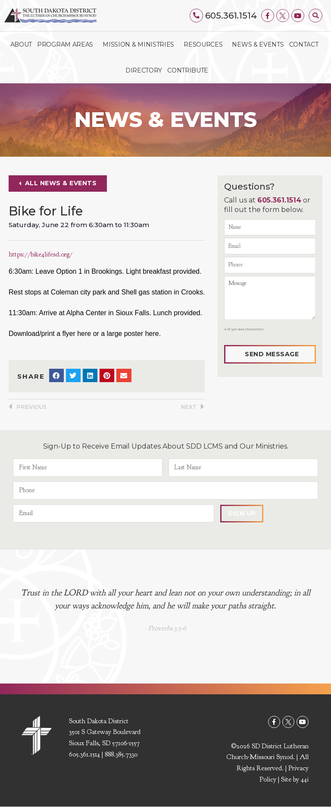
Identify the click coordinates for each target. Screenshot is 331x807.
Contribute (187, 70)
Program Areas (67, 44)
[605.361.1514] (196, 15)
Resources (205, 44)
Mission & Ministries (140, 44)
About (21, 44)
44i (305, 779)
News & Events (258, 44)
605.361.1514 (231, 15)
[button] (315, 15)
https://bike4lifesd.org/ (41, 254)
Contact (304, 44)
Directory (143, 70)
